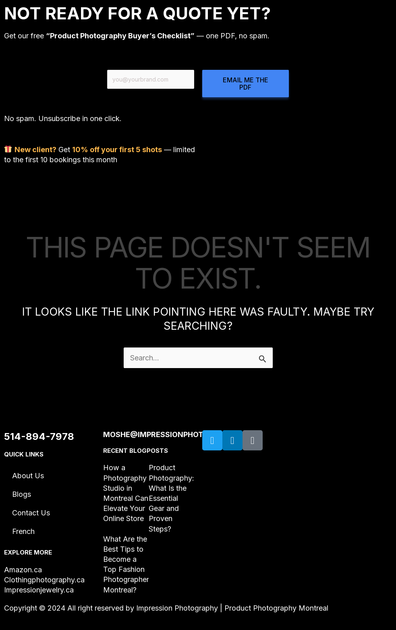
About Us (28, 475)
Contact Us (31, 513)
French (23, 531)
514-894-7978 (39, 436)
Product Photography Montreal (276, 608)
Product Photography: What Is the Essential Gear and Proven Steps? (171, 498)
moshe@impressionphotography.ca (177, 434)
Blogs (21, 494)
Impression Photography (177, 608)
